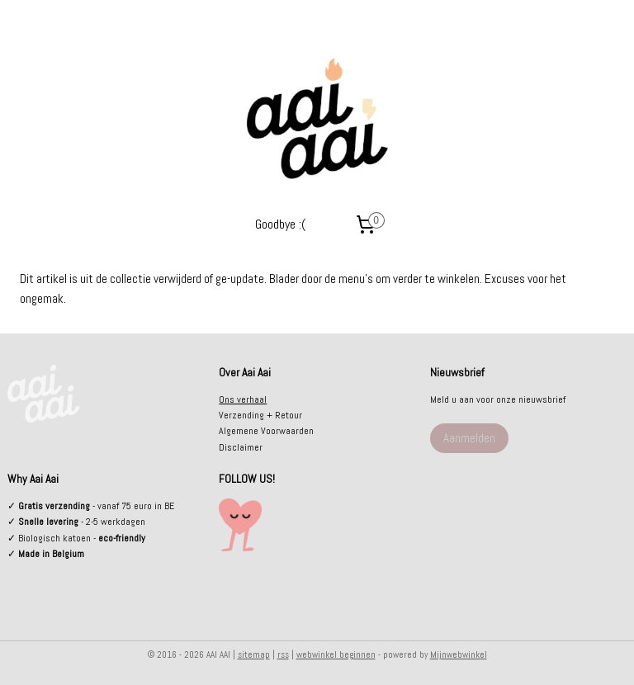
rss (283, 654)
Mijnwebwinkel (458, 654)
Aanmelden (469, 438)
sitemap (254, 654)
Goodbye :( (280, 224)
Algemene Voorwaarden (266, 430)
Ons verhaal (243, 399)
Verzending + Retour (260, 415)
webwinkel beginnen (336, 654)
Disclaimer (241, 447)
